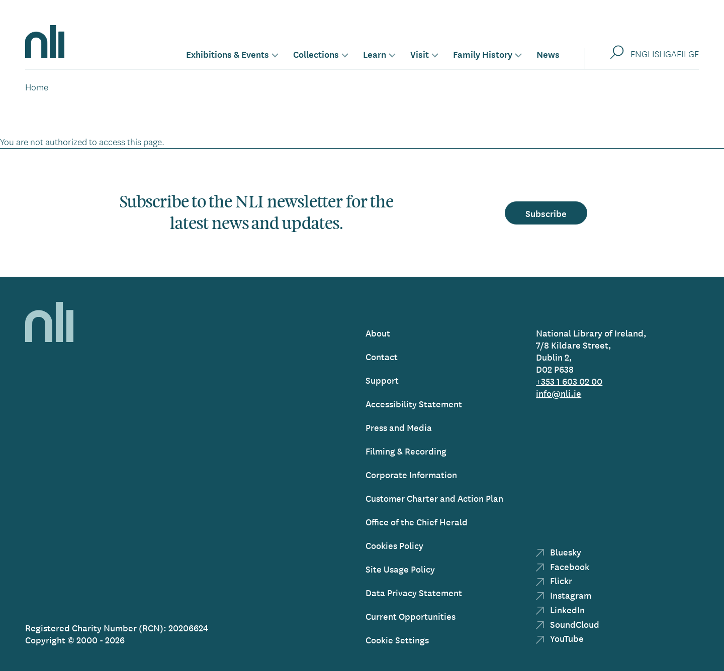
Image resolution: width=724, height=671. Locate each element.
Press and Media (399, 427)
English (647, 53)
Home (36, 86)
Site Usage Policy (400, 569)
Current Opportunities (411, 616)
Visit (419, 54)
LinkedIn (560, 609)
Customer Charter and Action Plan (434, 498)
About (378, 332)
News (548, 54)
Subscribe (546, 212)
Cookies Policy (394, 545)
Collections (316, 54)
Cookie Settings (397, 639)
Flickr (554, 580)
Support (382, 380)
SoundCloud (567, 624)
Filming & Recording (406, 450)
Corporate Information (411, 474)
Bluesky (558, 551)
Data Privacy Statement (414, 592)
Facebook (562, 566)
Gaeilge (682, 53)
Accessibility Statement (414, 403)
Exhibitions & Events (227, 54)
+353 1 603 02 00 (569, 381)
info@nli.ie (558, 393)
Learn (374, 54)
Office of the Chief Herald (417, 521)
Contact (382, 356)
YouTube (560, 638)
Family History (482, 54)
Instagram (563, 595)
